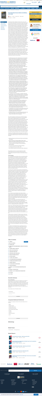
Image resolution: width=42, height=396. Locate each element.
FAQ (34, 0)
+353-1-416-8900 (34, 2)
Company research (14, 382)
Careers (2, 382)
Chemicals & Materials (12, 8)
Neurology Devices (16, 329)
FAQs (22, 382)
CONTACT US (31, 0)
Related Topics (3, 28)
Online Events (34, 383)
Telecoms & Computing (32, 8)
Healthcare (2, 8)
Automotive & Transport (28, 8)
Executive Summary (3, 24)
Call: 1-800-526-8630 (35, 28)
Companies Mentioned (4, 25)
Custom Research (14, 383)
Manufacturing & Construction (17, 8)
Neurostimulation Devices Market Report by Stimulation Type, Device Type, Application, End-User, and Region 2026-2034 (24, 341)
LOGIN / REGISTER (39, 0)
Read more (18, 296)
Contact (23, 381)
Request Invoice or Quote (35, 21)
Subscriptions (13, 384)
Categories (13, 381)
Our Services (40, 8)
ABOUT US (27, 0)
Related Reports (3, 29)
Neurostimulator (11, 329)
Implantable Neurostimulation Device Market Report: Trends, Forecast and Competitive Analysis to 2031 (24, 356)
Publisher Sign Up (35, 381)
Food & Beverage (37, 8)
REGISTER (35, 370)
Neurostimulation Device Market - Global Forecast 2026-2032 (20, 336)
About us (2, 381)
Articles (34, 384)
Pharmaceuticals (7, 8)
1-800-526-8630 (28, 3)
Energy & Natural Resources (23, 8)
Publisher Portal (35, 382)
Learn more (21, 394)
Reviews (2, 383)
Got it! (36, 394)
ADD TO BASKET (35, 19)
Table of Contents (3, 23)
